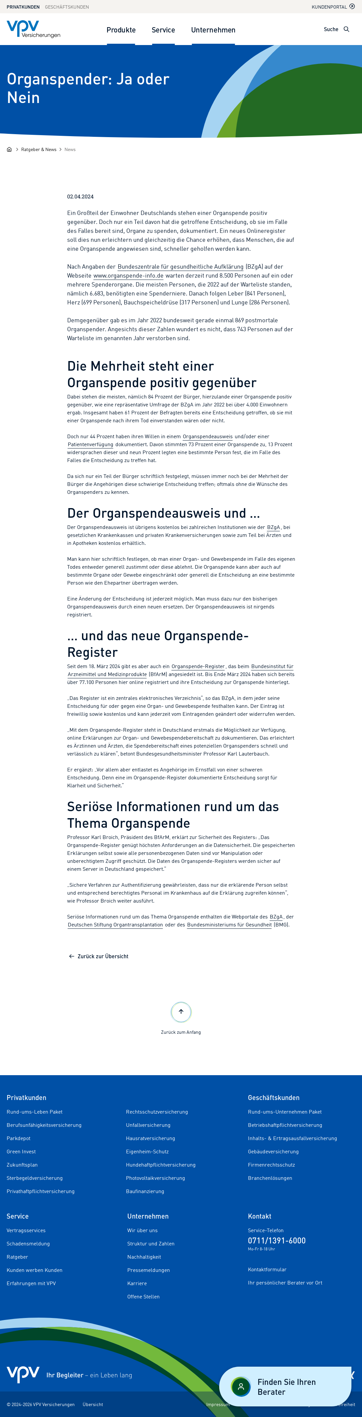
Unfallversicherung (148, 1125)
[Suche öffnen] (346, 29)
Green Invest (21, 1151)
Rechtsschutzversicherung (157, 1111)
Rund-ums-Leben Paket (34, 1111)
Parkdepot (18, 1138)
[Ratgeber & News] (39, 149)
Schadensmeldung (28, 1243)
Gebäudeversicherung (273, 1151)
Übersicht (93, 1404)
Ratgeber (17, 1256)
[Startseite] (9, 149)
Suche (331, 29)
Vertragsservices (26, 1230)
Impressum (218, 1404)
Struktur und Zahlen (151, 1243)
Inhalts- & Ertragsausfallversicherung (292, 1138)
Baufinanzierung (145, 1191)
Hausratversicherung (150, 1138)
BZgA (273, 527)
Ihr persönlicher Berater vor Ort (285, 1282)
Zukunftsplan (22, 1164)
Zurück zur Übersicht (98, 956)
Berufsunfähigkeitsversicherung (44, 1125)
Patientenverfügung (90, 444)
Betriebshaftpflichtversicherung (285, 1125)
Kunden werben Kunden (34, 1270)
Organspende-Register (198, 666)
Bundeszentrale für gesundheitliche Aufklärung (181, 266)
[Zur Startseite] (33, 29)
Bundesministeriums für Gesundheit (229, 924)
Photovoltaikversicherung (155, 1178)
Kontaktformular (267, 1269)
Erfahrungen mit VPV (31, 1283)
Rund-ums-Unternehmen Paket (285, 1111)
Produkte (121, 29)
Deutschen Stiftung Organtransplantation (115, 924)
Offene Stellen (143, 1296)
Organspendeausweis (208, 436)
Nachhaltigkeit (144, 1256)
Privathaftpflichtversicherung (41, 1191)
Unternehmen (213, 29)
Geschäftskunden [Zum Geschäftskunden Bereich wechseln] (67, 7)
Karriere (137, 1283)
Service (163, 29)
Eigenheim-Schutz (147, 1151)
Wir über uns (142, 1230)
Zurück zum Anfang (181, 1017)
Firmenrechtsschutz (271, 1164)
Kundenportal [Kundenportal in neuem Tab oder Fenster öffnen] (333, 6)
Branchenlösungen (270, 1178)
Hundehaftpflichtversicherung (161, 1164)
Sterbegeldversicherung (35, 1178)
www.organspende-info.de (129, 275)
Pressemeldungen (148, 1270)
